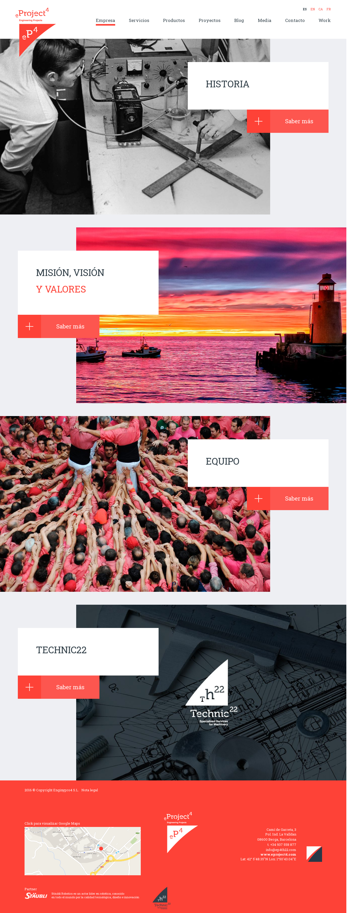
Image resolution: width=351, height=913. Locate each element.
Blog (239, 20)
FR (328, 9)
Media (264, 20)
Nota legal (89, 790)
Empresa (105, 20)
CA (320, 9)
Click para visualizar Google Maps (52, 823)
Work (324, 20)
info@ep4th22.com (281, 849)
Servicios (139, 20)
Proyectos (210, 20)
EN (312, 9)
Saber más (280, 121)
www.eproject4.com (278, 854)
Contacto (295, 20)
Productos (174, 20)
